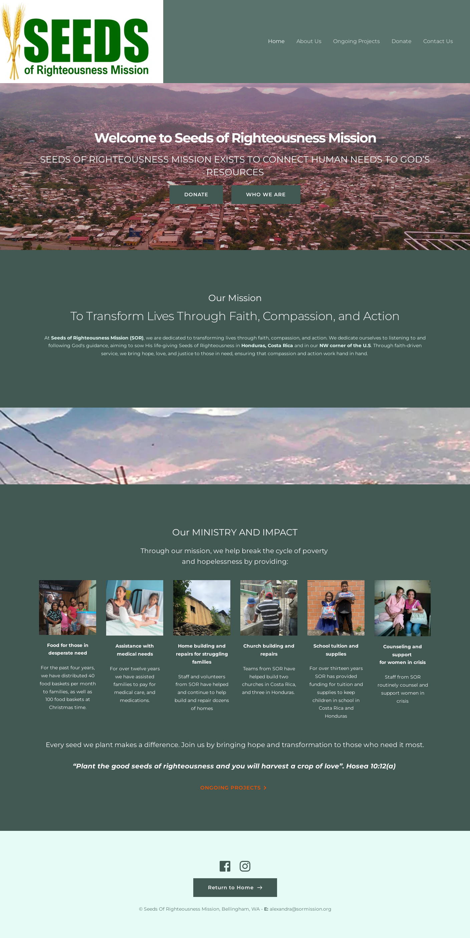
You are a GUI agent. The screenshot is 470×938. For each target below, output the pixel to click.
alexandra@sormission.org (300, 909)
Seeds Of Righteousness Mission (181, 909)
